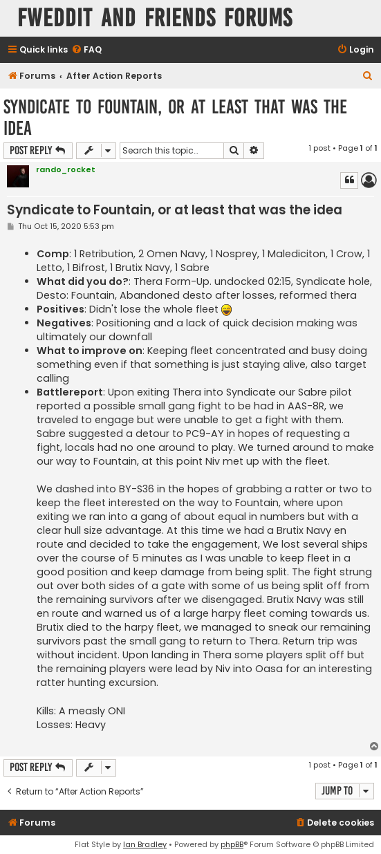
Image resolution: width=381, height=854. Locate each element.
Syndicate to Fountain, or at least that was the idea (175, 117)
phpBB (232, 844)
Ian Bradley (145, 844)
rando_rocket (65, 169)
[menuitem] (86, 50)
